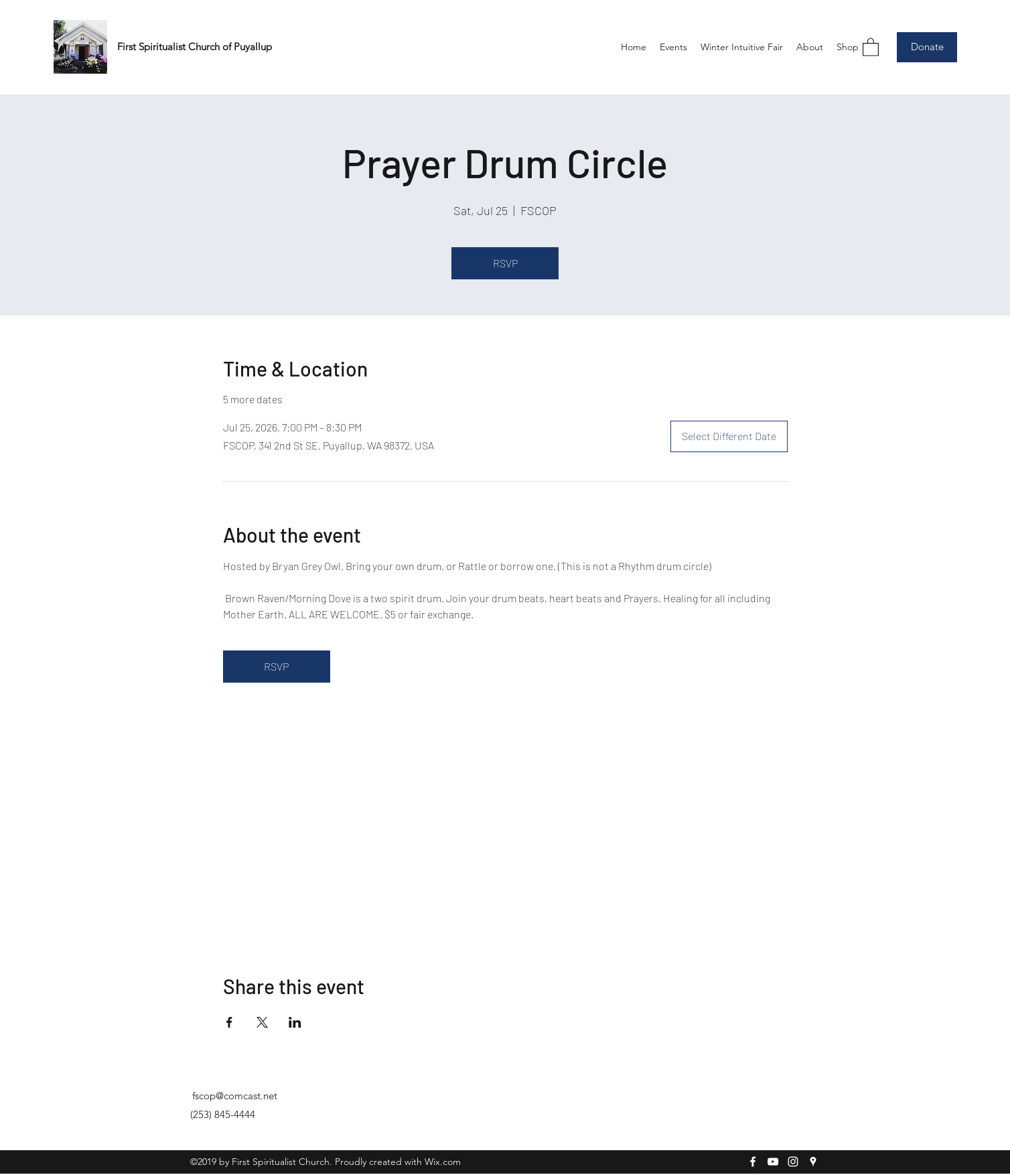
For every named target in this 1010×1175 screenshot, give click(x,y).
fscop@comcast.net (234, 1095)
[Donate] (927, 47)
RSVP (505, 263)
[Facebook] (753, 1161)
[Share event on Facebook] (229, 1022)
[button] (871, 46)
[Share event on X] (262, 1022)
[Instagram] (793, 1161)
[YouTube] (773, 1161)
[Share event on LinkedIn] (295, 1022)
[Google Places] (813, 1161)
